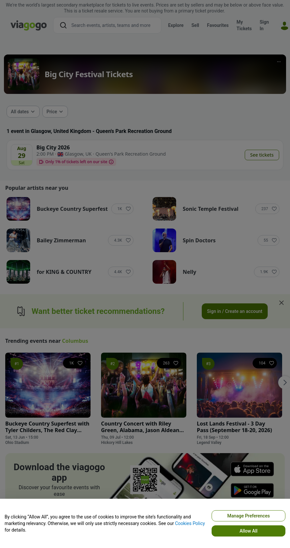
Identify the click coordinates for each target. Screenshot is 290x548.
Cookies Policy (190, 523)
